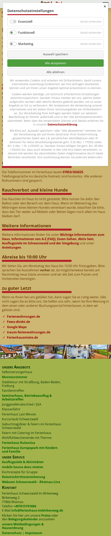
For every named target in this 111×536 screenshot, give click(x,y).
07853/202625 (73, 172)
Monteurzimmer (14, 377)
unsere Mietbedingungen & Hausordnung (23, 526)
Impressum (33, 533)
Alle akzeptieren (55, 63)
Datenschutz (12, 533)
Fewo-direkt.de (18, 322)
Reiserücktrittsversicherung (23, 477)
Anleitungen (11, 247)
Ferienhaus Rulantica (18, 443)
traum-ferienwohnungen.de (28, 332)
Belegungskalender (23, 519)
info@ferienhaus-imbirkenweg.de (37, 510)
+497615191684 (25, 506)
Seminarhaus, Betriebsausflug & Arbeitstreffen (27, 397)
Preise (45, 515)
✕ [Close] (104, 6)
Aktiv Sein (86, 239)
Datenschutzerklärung (62, 124)
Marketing (25, 44)
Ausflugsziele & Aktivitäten (23, 462)
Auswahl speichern (55, 54)
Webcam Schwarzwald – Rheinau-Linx (31, 482)
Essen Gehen (67, 239)
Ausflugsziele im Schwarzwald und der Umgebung (40, 243)
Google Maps (17, 327)
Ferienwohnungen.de (23, 316)
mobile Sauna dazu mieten (22, 467)
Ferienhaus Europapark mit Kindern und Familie (30, 450)
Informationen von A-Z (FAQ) (33, 239)
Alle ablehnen (56, 72)
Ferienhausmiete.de (22, 337)
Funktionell (26, 32)
